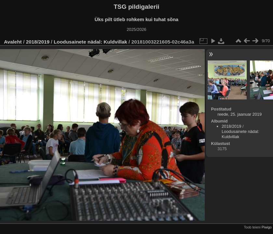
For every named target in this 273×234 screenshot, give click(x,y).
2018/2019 (38, 42)
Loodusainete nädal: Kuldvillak (90, 42)
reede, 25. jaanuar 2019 (239, 114)
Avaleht (13, 42)
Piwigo (267, 227)
